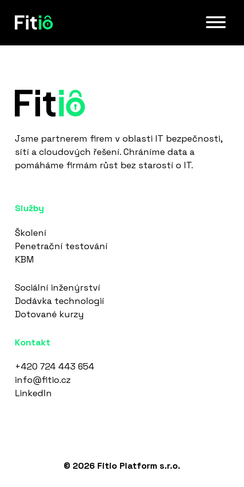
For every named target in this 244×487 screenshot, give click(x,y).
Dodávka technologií (59, 300)
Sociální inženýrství (57, 287)
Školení (30, 232)
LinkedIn (33, 393)
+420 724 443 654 (54, 366)
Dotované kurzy (49, 314)
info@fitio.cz (43, 379)
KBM (24, 259)
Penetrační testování (61, 246)
